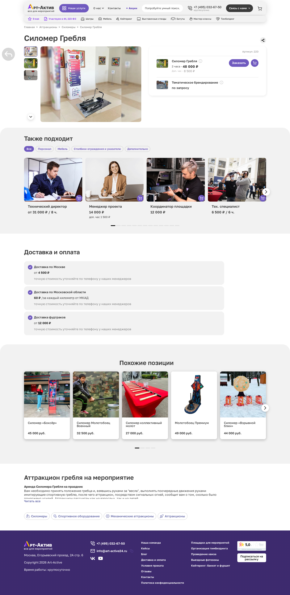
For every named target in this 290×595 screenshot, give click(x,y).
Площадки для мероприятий (210, 542)
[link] (251, 546)
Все (29, 148)
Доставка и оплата (153, 559)
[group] (90, 84)
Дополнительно (137, 148)
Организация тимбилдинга (209, 548)
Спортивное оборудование (76, 516)
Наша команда (151, 542)
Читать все (32, 501)
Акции (131, 8)
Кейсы (145, 548)
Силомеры (36, 516)
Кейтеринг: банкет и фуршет (210, 565)
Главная (29, 27)
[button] (31, 117)
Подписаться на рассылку (251, 558)
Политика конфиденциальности (162, 582)
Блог (144, 554)
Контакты (114, 8)
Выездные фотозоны (205, 559)
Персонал (44, 148)
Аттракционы (172, 516)
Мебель (62, 148)
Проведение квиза (203, 554)
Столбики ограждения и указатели (97, 148)
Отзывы (146, 571)
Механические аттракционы (130, 516)
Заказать (239, 63)
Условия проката (152, 565)
